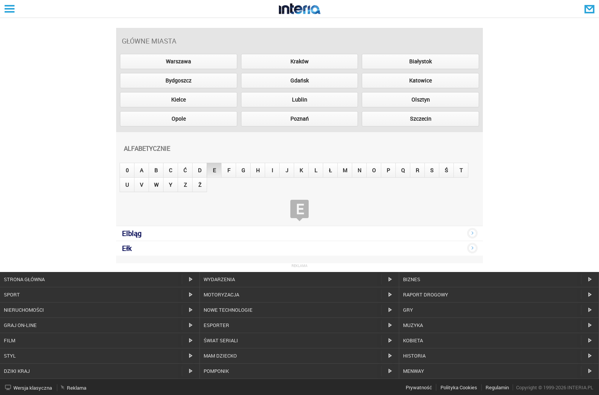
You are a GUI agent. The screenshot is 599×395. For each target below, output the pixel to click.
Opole (179, 118)
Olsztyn (420, 99)
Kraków (299, 61)
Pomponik (216, 370)
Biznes (411, 279)
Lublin (299, 99)
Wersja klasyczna (32, 387)
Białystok (420, 61)
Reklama (76, 387)
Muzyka (413, 325)
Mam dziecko (220, 355)
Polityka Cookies (458, 387)
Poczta (590, 9)
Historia (414, 355)
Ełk (126, 248)
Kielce (178, 99)
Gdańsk (299, 80)
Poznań (299, 118)
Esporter (216, 325)
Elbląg (131, 233)
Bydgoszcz (178, 80)
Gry (408, 309)
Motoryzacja (221, 294)
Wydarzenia (219, 279)
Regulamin (497, 387)
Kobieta (413, 340)
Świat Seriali (221, 340)
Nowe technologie (228, 309)
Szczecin (420, 118)
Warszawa (178, 61)
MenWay (413, 370)
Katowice (420, 80)
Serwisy (9, 8)
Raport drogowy (425, 294)
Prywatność (419, 387)
